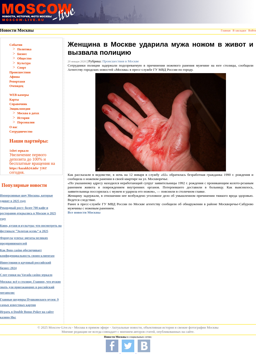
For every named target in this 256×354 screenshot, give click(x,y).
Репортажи (17, 81)
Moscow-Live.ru (60, 327)
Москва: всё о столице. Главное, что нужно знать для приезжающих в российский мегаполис (30, 287)
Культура (24, 63)
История (23, 118)
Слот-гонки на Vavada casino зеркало (26, 275)
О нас (13, 127)
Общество (24, 58)
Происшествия (20, 72)
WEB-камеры (19, 95)
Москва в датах (28, 113)
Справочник (18, 104)
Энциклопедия (19, 109)
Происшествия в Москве (120, 61)
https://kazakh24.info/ (24, 168)
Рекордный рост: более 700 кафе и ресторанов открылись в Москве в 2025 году (28, 213)
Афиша (14, 77)
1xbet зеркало (18, 151)
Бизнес (22, 54)
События (15, 45)
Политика (24, 49)
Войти (252, 30)
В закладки (239, 30)
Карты (14, 99)
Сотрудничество (20, 131)
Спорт (21, 67)
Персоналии (25, 122)
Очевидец (16, 86)
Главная (225, 30)
